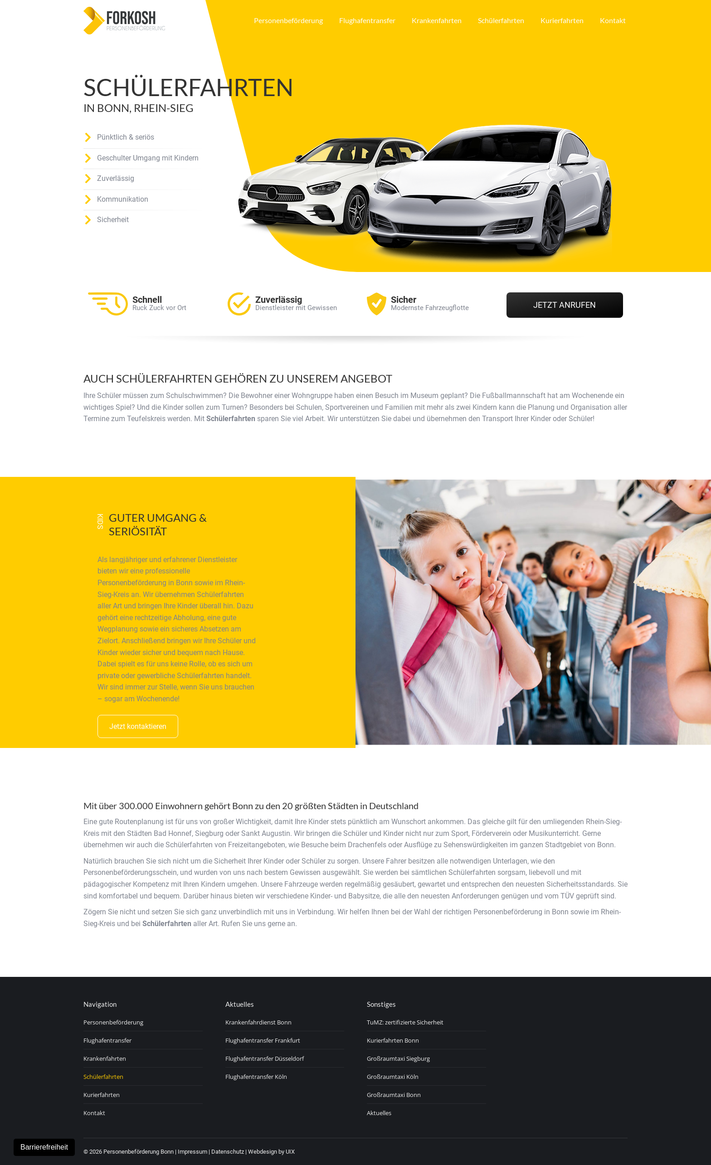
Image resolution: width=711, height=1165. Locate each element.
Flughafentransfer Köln (256, 1077)
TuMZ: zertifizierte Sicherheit (405, 1022)
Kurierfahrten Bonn (393, 1040)
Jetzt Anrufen (564, 305)
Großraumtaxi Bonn (394, 1095)
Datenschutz (227, 1151)
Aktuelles (379, 1113)
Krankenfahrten (104, 1058)
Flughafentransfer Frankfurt (262, 1040)
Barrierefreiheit (44, 1147)
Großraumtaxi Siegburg (398, 1058)
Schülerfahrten (103, 1077)
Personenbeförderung (113, 1022)
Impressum (192, 1151)
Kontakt (94, 1113)
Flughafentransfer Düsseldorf (264, 1058)
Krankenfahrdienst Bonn (258, 1022)
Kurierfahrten (101, 1095)
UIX (290, 1151)
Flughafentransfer (107, 1040)
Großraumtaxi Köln (393, 1077)
